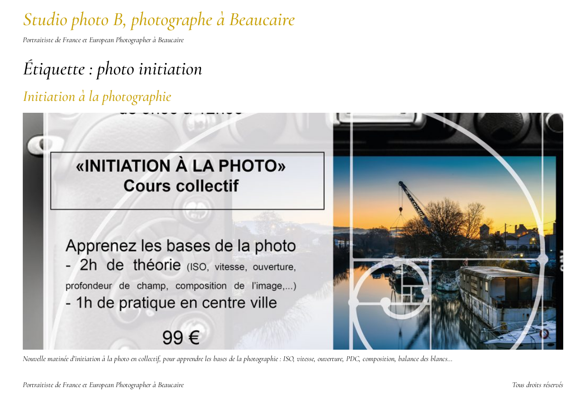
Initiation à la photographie (97, 96)
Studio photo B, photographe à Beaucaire (159, 19)
